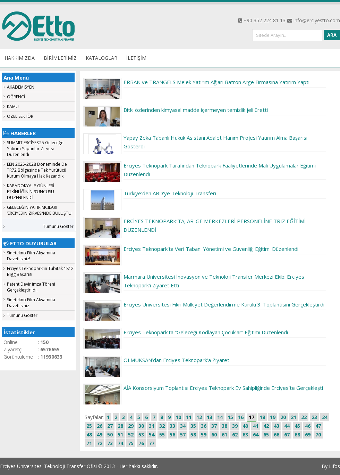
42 (266, 426)
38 (224, 426)
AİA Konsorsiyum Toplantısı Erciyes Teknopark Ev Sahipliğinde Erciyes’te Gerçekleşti (223, 387)
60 (214, 434)
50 (110, 434)
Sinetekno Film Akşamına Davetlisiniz (31, 303)
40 (245, 426)
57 (183, 434)
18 (262, 417)
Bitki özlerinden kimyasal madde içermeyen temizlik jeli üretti (196, 109)
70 (318, 434)
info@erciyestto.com (317, 20)
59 (203, 434)
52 (131, 434)
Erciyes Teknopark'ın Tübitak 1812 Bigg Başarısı (40, 271)
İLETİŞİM (136, 58)
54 (151, 434)
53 (141, 434)
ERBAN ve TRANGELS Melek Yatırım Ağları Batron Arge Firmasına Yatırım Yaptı (216, 82)
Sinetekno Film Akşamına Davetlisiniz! (31, 256)
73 (110, 443)
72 (99, 443)
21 (293, 417)
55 (162, 434)
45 (297, 426)
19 (272, 417)
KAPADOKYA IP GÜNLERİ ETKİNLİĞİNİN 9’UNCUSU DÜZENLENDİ (30, 191)
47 (318, 426)
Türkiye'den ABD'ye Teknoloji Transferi (170, 193)
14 (220, 417)
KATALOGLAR (101, 58)
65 (266, 434)
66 (276, 434)
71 (89, 443)
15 (230, 417)
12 (199, 417)
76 (141, 443)
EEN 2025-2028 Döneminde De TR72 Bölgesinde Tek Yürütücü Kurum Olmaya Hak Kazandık (37, 170)
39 (235, 426)
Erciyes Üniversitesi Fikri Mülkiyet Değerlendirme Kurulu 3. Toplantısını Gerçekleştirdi (224, 304)
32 (162, 426)
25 (89, 426)
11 (189, 417)
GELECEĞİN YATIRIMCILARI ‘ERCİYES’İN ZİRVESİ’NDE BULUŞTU (39, 210)
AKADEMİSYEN (20, 87)
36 (203, 426)
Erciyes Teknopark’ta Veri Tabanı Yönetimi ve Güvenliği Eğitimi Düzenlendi (211, 248)
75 (131, 443)
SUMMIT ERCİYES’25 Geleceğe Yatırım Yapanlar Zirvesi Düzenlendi (35, 148)
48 (89, 434)
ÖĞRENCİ (16, 97)
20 (283, 417)
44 (287, 426)
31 (151, 426)
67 (287, 434)
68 (297, 434)
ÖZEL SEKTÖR (20, 116)
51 (120, 434)
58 (193, 434)
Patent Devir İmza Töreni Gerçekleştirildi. (31, 287)
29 (131, 426)
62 (235, 434)
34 (183, 426)
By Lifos (331, 466)
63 (245, 434)
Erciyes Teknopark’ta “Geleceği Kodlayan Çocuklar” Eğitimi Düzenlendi (206, 332)
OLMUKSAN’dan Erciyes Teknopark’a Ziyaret (176, 360)
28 (120, 426)
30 (141, 426)
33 (172, 426)
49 (99, 434)
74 (120, 443)
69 (308, 434)
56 (172, 434)
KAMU (13, 106)
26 (99, 426)
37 (214, 426)
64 (255, 434)
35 (193, 426)
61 (224, 434)
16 (241, 417)
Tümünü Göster (58, 226)
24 (325, 417)
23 (314, 417)
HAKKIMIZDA (20, 58)
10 (178, 417)
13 (209, 417)
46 (308, 426)
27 (110, 426)
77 (151, 443)
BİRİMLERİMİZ (60, 58)
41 (255, 426)
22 (304, 417)
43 (276, 426)
